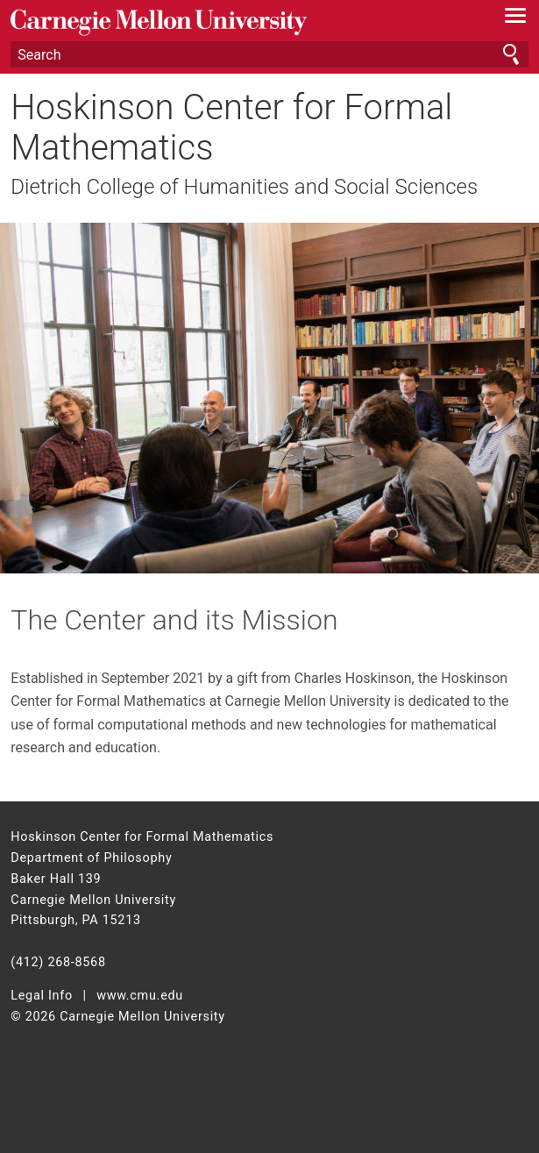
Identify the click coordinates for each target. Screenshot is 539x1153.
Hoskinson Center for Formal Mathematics (231, 128)
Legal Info (42, 995)
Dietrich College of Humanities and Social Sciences (244, 186)
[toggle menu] (515, 19)
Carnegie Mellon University (230, 22)
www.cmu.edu (139, 995)
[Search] (269, 54)
